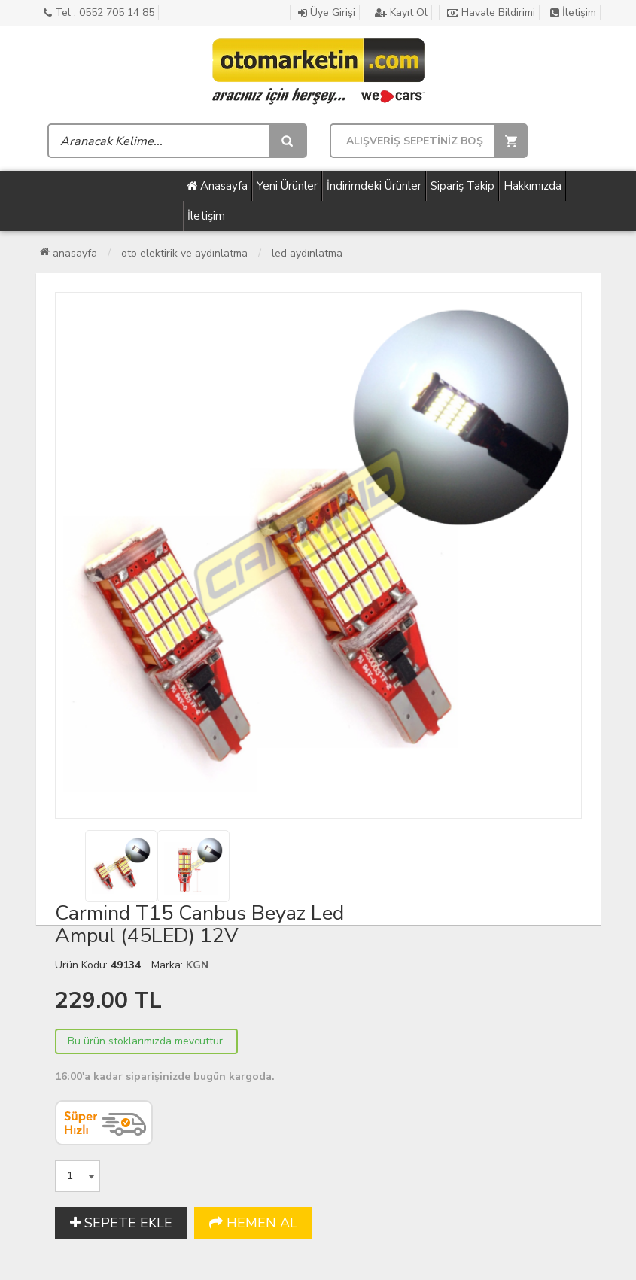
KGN (197, 965)
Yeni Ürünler (287, 185)
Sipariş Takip (462, 185)
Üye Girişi (326, 12)
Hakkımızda (532, 185)
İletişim (573, 12)
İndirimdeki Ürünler (374, 185)
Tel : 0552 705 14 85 (99, 12)
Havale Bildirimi (491, 12)
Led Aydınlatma (307, 253)
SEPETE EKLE (121, 1223)
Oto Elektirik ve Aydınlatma (184, 253)
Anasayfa (217, 185)
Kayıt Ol (401, 12)
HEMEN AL (253, 1223)
